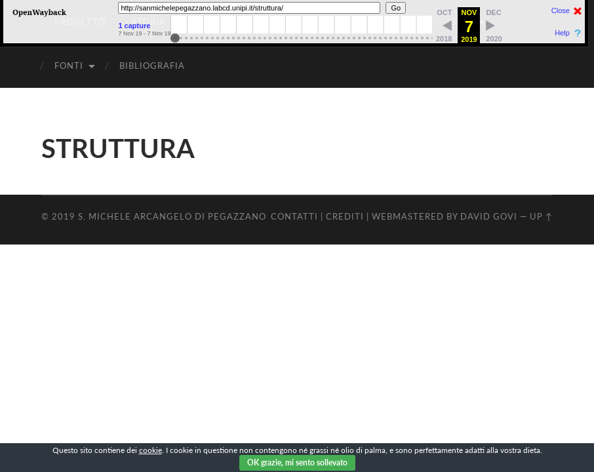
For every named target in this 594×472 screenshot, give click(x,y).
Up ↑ (541, 216)
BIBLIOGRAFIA (152, 65)
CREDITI (345, 216)
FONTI (68, 65)
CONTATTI (294, 216)
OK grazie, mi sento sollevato (297, 462)
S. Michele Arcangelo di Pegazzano (172, 216)
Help (562, 33)
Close (560, 10)
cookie (150, 450)
